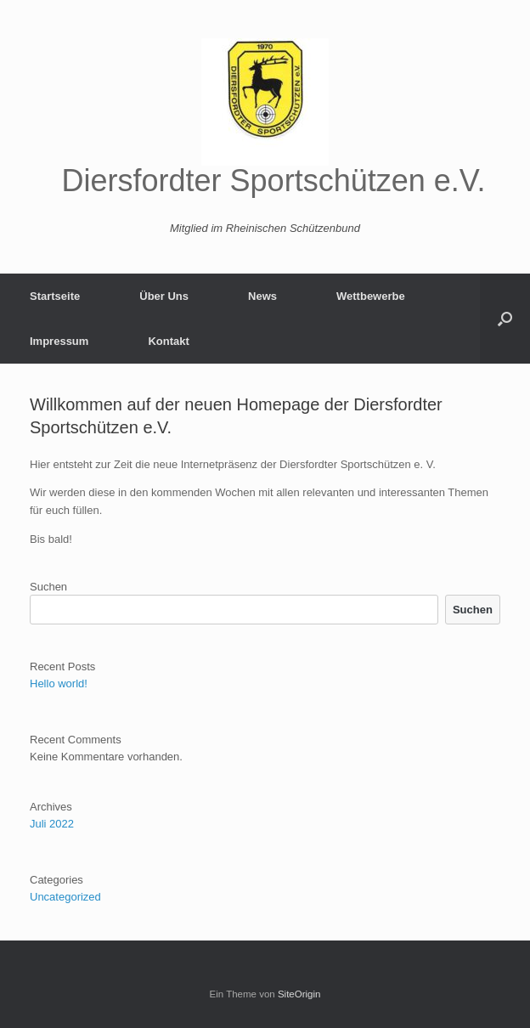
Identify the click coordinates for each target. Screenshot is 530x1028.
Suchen (48, 586)
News (262, 296)
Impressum (59, 341)
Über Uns (164, 296)
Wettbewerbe (370, 296)
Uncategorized (65, 896)
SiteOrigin (299, 994)
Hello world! (58, 683)
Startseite (55, 296)
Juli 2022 (52, 823)
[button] (505, 319)
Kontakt (168, 341)
